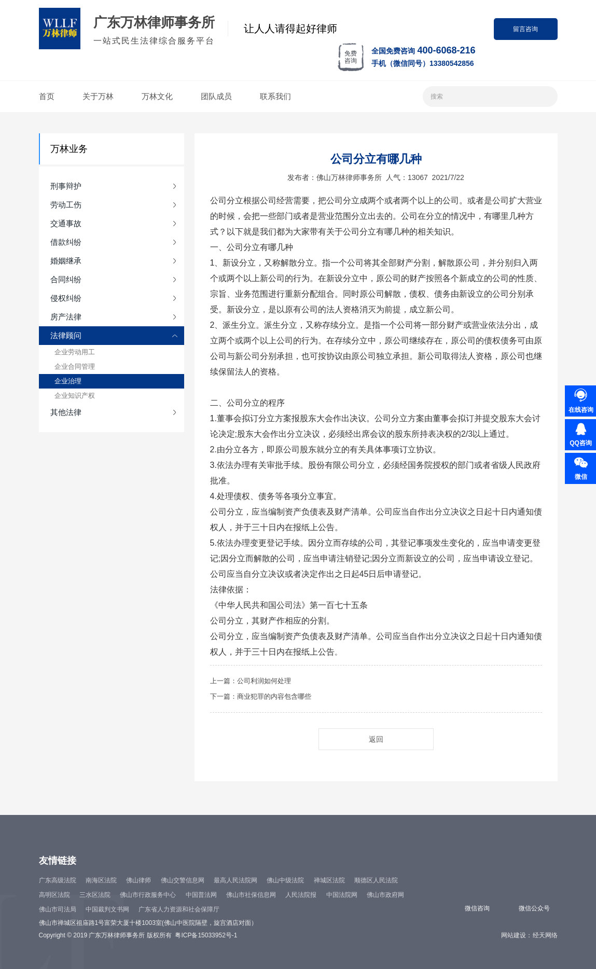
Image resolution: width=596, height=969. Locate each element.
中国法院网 (341, 894)
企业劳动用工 (74, 352)
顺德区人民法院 (376, 880)
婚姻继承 (65, 260)
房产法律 (65, 316)
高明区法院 (54, 894)
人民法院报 (300, 894)
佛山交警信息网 (182, 880)
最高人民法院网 (235, 880)
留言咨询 (525, 29)
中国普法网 (201, 894)
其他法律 (65, 412)
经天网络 (545, 935)
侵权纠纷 (65, 298)
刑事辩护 (65, 186)
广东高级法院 (57, 880)
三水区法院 (94, 894)
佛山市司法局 (57, 909)
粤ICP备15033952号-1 (206, 935)
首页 (46, 96)
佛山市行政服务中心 (148, 894)
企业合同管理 (74, 366)
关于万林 (98, 96)
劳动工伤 (65, 204)
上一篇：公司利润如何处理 (250, 681)
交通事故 (65, 223)
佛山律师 (138, 880)
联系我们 (275, 96)
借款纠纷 (65, 242)
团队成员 (216, 96)
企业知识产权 (74, 395)
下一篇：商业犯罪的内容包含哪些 (260, 696)
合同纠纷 (65, 279)
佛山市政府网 (385, 894)
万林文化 (157, 96)
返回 (376, 739)
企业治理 (67, 381)
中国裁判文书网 (107, 909)
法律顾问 (65, 335)
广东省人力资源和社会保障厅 (178, 909)
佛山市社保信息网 (251, 894)
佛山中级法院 (285, 880)
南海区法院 (101, 880)
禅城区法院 (329, 880)
